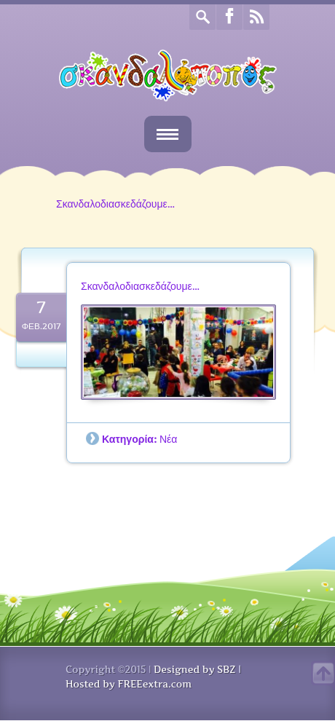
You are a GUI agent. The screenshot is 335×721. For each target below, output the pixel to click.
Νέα (168, 439)
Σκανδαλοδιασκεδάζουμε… (140, 286)
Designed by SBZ (194, 669)
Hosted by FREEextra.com (129, 684)
